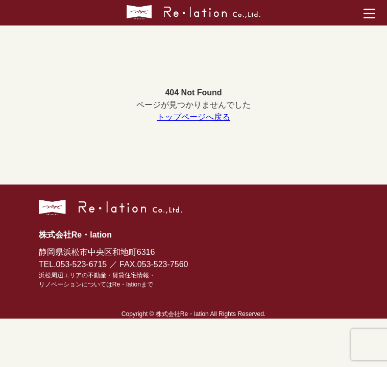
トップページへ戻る (193, 117)
